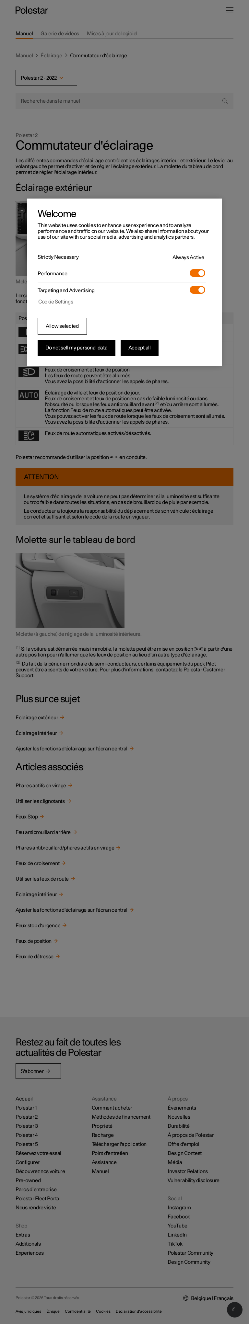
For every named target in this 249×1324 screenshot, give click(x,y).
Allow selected (62, 326)
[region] (124, 282)
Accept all (139, 347)
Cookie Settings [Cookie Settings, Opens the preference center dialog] (55, 301)
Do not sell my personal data (76, 347)
